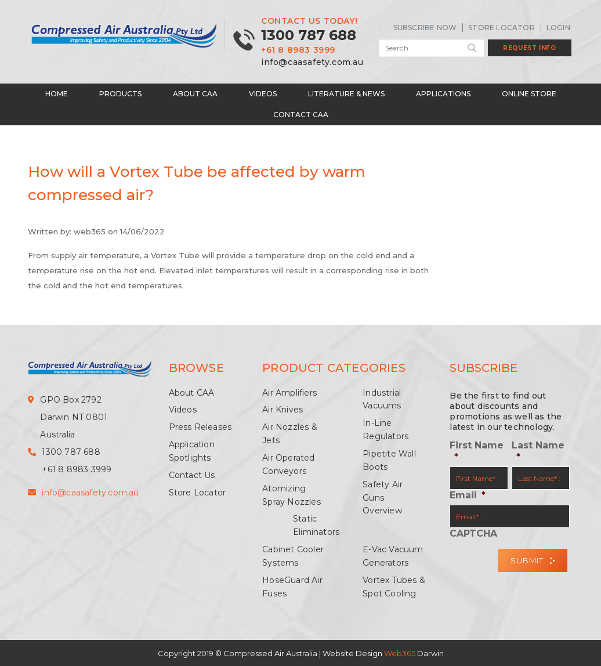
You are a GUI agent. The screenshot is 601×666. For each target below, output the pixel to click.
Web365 (399, 652)
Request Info (529, 48)
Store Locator (501, 27)
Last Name (538, 451)
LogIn (558, 27)
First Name (477, 451)
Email (468, 494)
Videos (263, 92)
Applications (443, 92)
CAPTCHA (473, 532)
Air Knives (282, 409)
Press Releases (200, 426)
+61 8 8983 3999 (298, 50)
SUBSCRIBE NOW (425, 27)
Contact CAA (300, 113)
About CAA (195, 92)
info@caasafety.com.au (312, 61)
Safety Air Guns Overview (383, 496)
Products (120, 92)
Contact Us (192, 474)
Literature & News (346, 92)
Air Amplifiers (289, 391)
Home (56, 92)
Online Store (529, 92)
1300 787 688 (308, 35)
